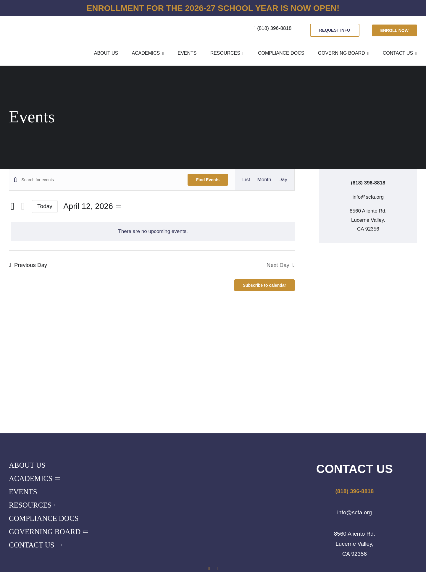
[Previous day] (12, 206)
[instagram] (217, 568)
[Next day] (22, 206)
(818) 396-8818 (274, 28)
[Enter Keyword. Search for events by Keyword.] (100, 180)
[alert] (153, 231)
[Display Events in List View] (246, 179)
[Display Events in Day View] (282, 179)
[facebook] (209, 568)
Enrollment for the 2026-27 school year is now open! (213, 8)
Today (44, 206)
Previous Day (30, 265)
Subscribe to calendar (264, 285)
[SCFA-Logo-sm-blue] (31, 21)
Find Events (208, 179)
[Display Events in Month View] (264, 179)
